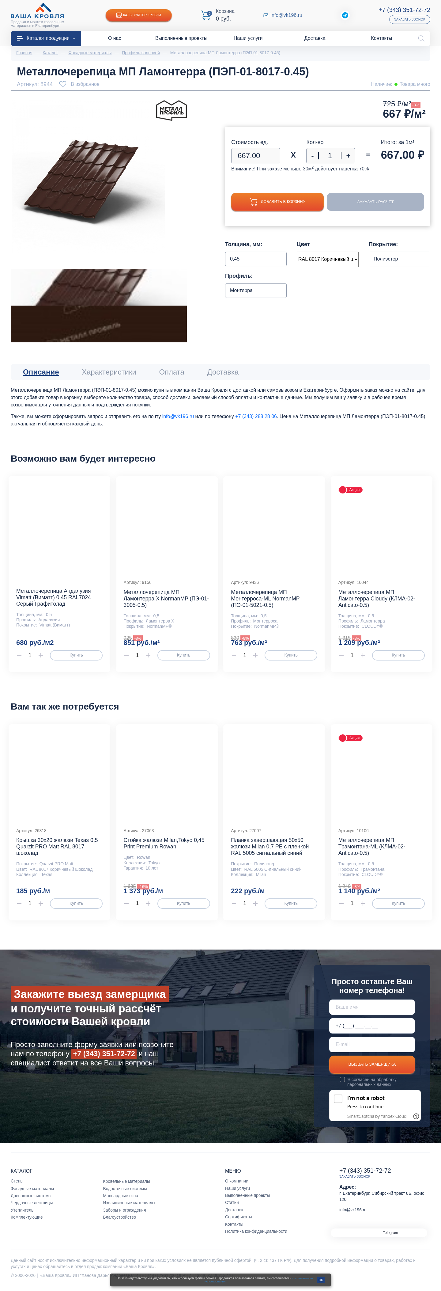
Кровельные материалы (127, 1185)
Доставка (234, 1213)
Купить (76, 657)
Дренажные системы (31, 1199)
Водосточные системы (125, 1192)
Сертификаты (238, 1220)
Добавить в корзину (277, 202)
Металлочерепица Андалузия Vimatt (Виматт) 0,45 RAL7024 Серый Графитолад (54, 598)
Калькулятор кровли (139, 15)
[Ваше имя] (372, 1011)
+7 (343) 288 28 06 (256, 416)
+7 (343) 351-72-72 (404, 9)
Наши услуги (238, 1192)
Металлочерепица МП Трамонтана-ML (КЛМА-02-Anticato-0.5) (372, 850)
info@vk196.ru (286, 15)
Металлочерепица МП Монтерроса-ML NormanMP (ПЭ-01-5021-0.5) (266, 600)
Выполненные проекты (248, 1199)
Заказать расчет (376, 202)
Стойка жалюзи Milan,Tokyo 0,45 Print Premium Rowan (165, 847)
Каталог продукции (46, 38)
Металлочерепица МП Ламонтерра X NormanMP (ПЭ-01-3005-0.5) (157, 600)
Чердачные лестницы (32, 1206)
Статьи (232, 1206)
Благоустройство (120, 1221)
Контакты (234, 1227)
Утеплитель (22, 1214)
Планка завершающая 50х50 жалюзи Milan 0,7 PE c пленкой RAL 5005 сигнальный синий (270, 850)
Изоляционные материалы (129, 1206)
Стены (17, 1184)
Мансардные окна (121, 1199)
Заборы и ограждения (125, 1214)
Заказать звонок (409, 19)
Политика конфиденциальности (256, 1235)
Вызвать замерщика (372, 1068)
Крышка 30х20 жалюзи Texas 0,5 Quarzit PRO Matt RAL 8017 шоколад (58, 850)
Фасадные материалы (33, 1192)
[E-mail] (372, 1048)
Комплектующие (27, 1221)
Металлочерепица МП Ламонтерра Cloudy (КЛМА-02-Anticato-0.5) (377, 600)
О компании (237, 1184)
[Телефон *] (372, 1029)
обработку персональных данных (372, 1086)
